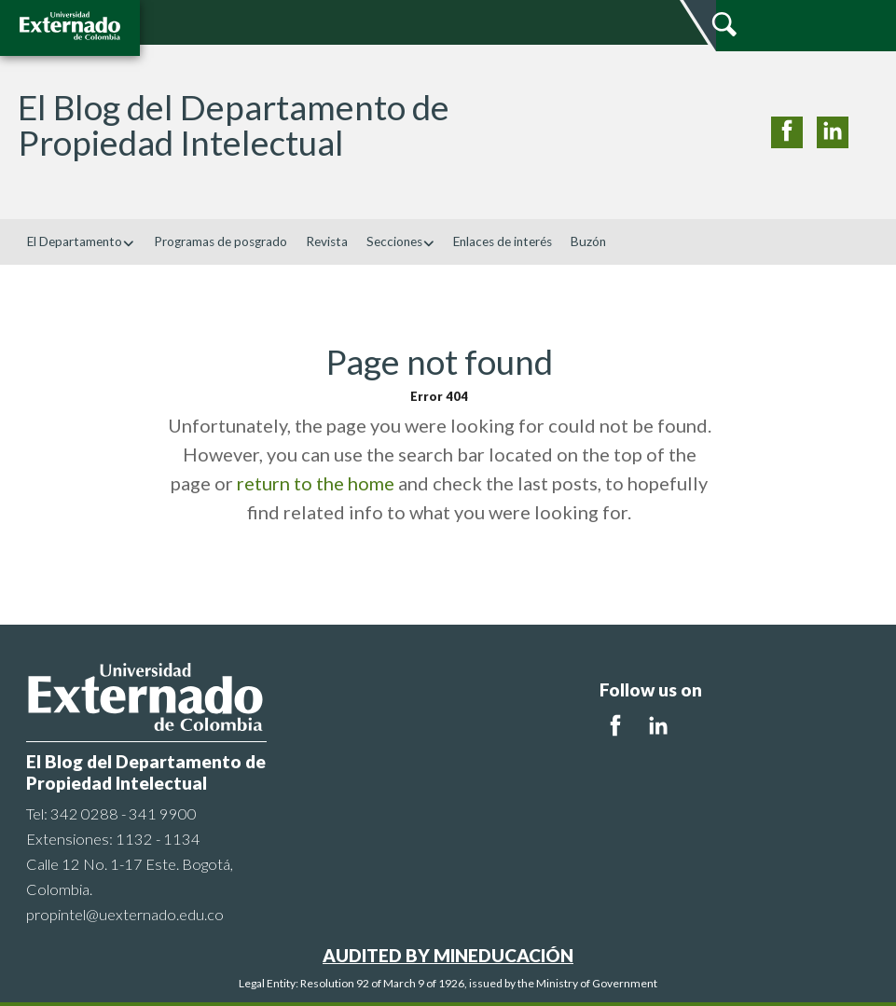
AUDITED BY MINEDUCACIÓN (448, 955)
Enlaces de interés (502, 241)
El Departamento (81, 241)
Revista (327, 241)
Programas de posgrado (220, 241)
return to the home (315, 483)
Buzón (588, 241)
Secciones (400, 241)
